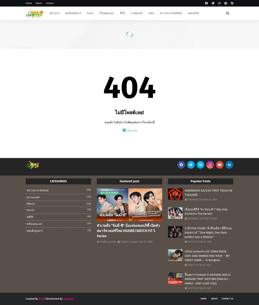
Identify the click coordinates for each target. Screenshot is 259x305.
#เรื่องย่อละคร (59, 223)
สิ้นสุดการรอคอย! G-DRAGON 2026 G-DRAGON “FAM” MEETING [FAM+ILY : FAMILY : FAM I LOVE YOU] (208, 279)
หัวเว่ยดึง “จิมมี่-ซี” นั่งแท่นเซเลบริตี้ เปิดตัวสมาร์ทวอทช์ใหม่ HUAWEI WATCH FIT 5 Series (128, 230)
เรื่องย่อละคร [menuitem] (106, 13)
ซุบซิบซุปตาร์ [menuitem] (73, 13)
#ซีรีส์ (59, 216)
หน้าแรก (129, 130)
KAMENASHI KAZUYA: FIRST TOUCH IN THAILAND (208, 193)
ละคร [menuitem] (90, 13)
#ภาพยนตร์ (59, 197)
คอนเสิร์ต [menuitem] (193, 13)
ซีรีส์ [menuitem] (122, 13)
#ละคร (59, 210)
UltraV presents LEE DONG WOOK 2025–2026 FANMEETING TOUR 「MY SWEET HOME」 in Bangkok (207, 256)
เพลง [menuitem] (151, 13)
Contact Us (227, 298)
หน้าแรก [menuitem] (54, 13)
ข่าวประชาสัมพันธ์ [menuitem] (171, 13)
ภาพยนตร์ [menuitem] (137, 13)
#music (59, 203)
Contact (50, 3)
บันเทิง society (108, 241)
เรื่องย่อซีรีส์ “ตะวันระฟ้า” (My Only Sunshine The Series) (206, 212)
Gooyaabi (68, 298)
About (39, 3)
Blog (41, 298)
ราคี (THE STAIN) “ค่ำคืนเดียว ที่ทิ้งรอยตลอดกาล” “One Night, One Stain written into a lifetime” (208, 233)
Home (29, 3)
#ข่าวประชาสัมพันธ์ (59, 190)
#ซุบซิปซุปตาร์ (59, 230)
